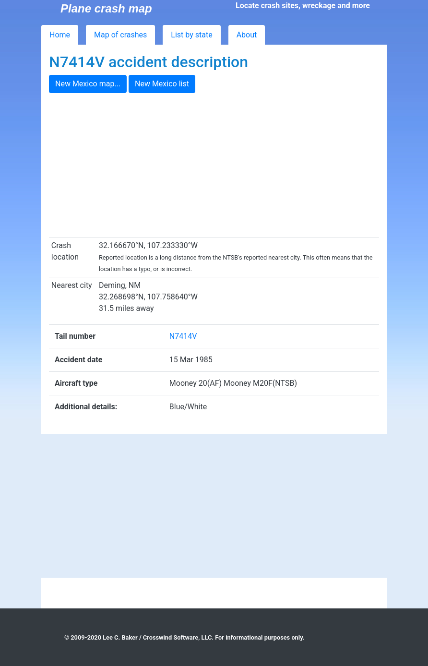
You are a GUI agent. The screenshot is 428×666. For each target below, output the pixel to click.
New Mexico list (162, 83)
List (191, 34)
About (247, 34)
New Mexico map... (87, 83)
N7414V (183, 336)
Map (120, 34)
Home (59, 34)
